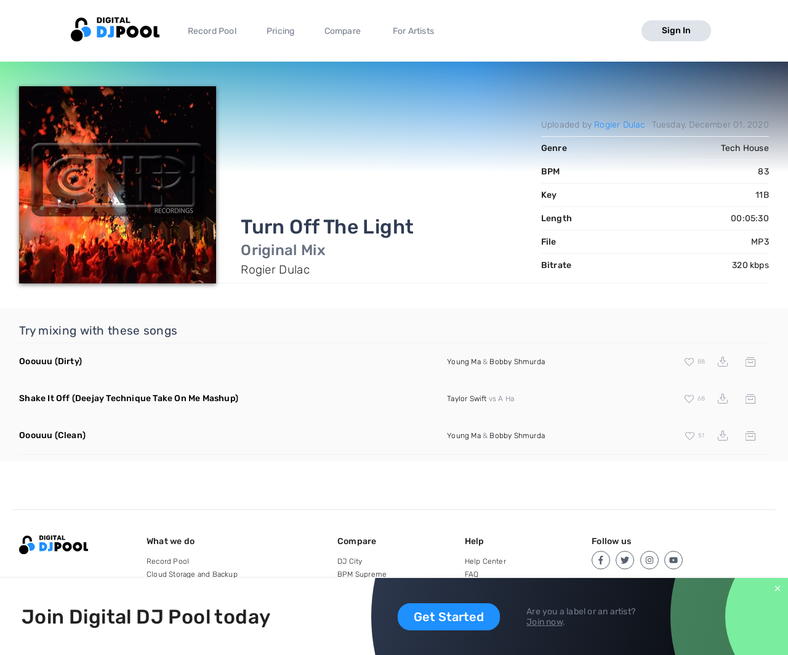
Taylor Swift (466, 398)
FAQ (472, 574)
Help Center (485, 561)
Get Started (449, 616)
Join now (544, 622)
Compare (342, 31)
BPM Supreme (362, 574)
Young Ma (464, 361)
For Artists (413, 31)
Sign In (676, 30)
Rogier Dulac (619, 125)
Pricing (280, 31)
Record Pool (212, 31)
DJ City (349, 561)
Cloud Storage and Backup (192, 574)
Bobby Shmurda (517, 361)
